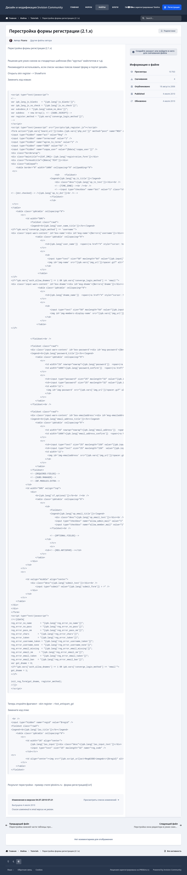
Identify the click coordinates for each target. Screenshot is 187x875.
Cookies (39, 870)
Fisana (24, 40)
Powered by (167, 870)
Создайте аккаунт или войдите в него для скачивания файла (153, 52)
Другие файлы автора (41, 40)
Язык (10, 870)
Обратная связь (25, 870)
